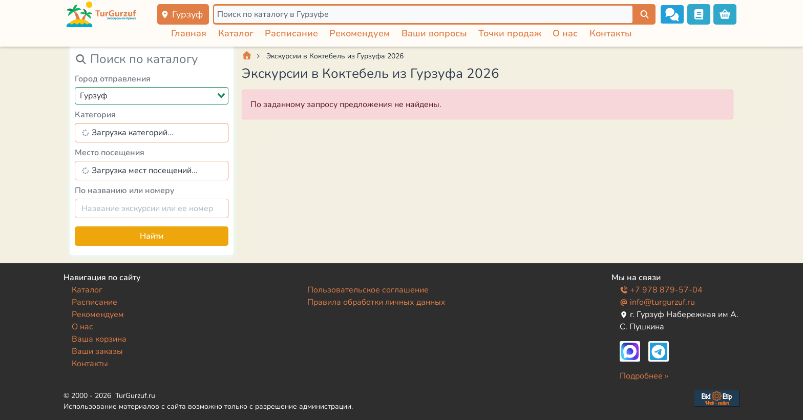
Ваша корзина (99, 339)
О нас (565, 33)
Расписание (291, 33)
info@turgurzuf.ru (657, 302)
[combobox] (151, 95)
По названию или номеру (125, 190)
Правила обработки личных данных (376, 302)
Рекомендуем (359, 33)
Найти (151, 236)
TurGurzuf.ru (135, 396)
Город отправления (113, 79)
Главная (188, 33)
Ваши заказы (97, 351)
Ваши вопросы (434, 33)
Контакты (610, 33)
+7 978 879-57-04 (661, 290)
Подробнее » (644, 376)
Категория (95, 114)
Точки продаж (509, 33)
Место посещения (109, 152)
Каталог (235, 33)
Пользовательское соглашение (368, 290)
